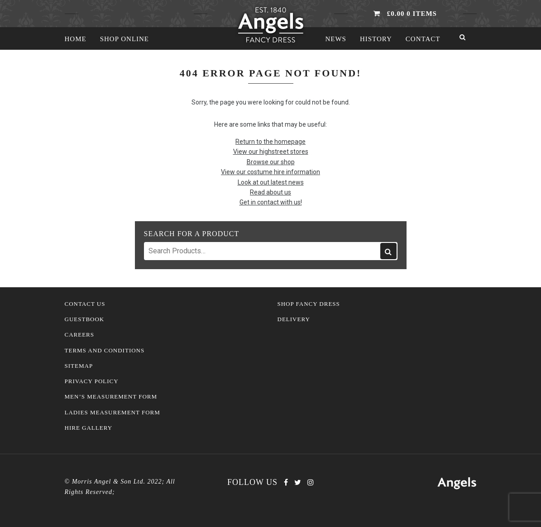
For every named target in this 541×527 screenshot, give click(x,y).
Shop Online (124, 39)
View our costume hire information (270, 172)
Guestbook (85, 319)
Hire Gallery (89, 428)
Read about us (270, 192)
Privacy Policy (92, 381)
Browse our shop (271, 162)
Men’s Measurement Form (111, 397)
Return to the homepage (270, 141)
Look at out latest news (271, 182)
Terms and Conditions (105, 350)
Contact (423, 39)
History (376, 39)
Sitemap (79, 366)
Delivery (294, 319)
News (335, 39)
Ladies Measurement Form (112, 412)
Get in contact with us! (270, 202)
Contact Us (85, 304)
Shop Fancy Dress (309, 304)
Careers (80, 335)
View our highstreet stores (270, 151)
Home (75, 39)
